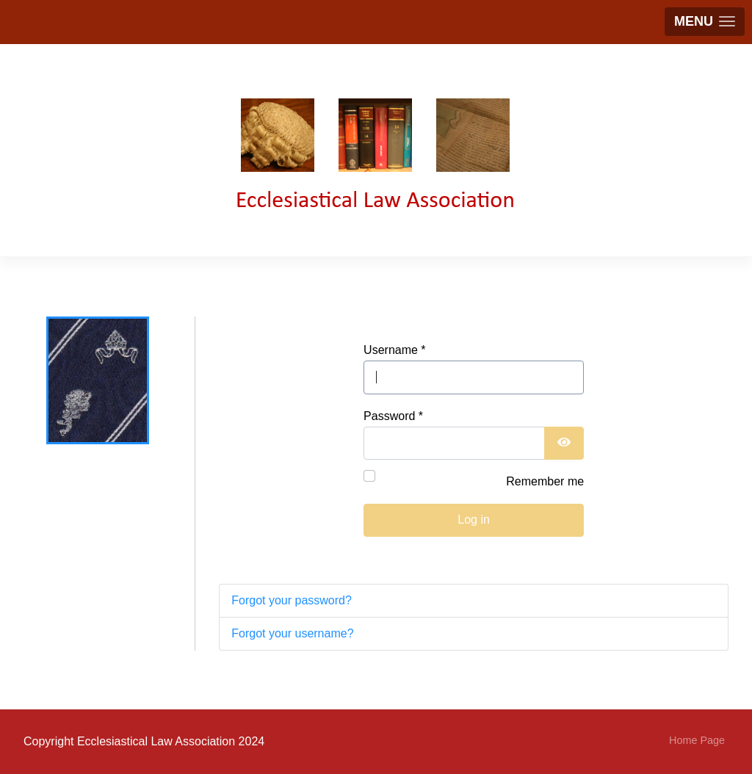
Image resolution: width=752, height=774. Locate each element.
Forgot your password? (291, 600)
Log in (474, 519)
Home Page (697, 740)
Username (394, 350)
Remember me (545, 481)
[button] (705, 21)
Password (393, 416)
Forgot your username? (292, 633)
